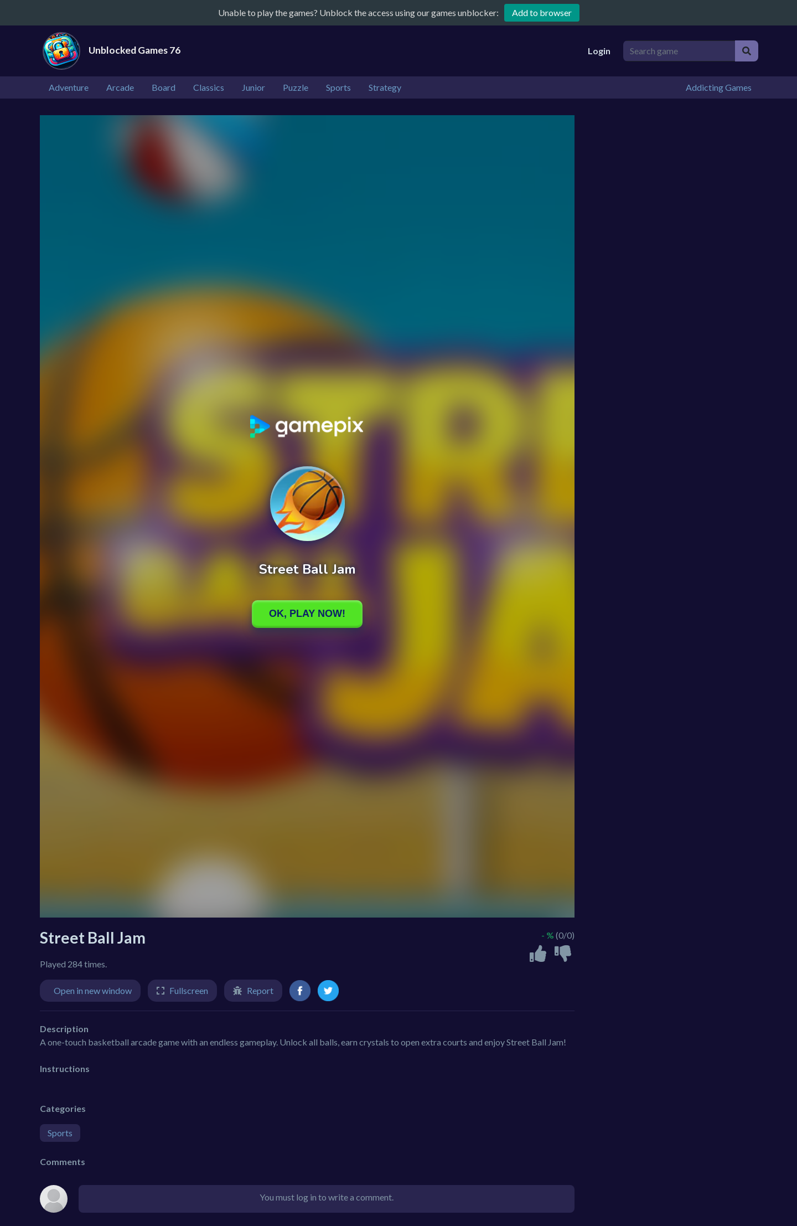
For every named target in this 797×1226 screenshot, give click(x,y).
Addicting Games (719, 87)
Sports (60, 1132)
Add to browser (542, 12)
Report (260, 990)
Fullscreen (188, 990)
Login (599, 50)
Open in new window (93, 990)
